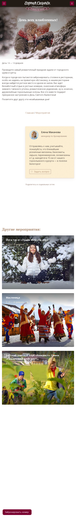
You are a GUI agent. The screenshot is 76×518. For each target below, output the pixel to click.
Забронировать (72, 3)
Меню (4, 3)
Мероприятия (43, 112)
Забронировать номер (17, 512)
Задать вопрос (41, 171)
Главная (29, 112)
